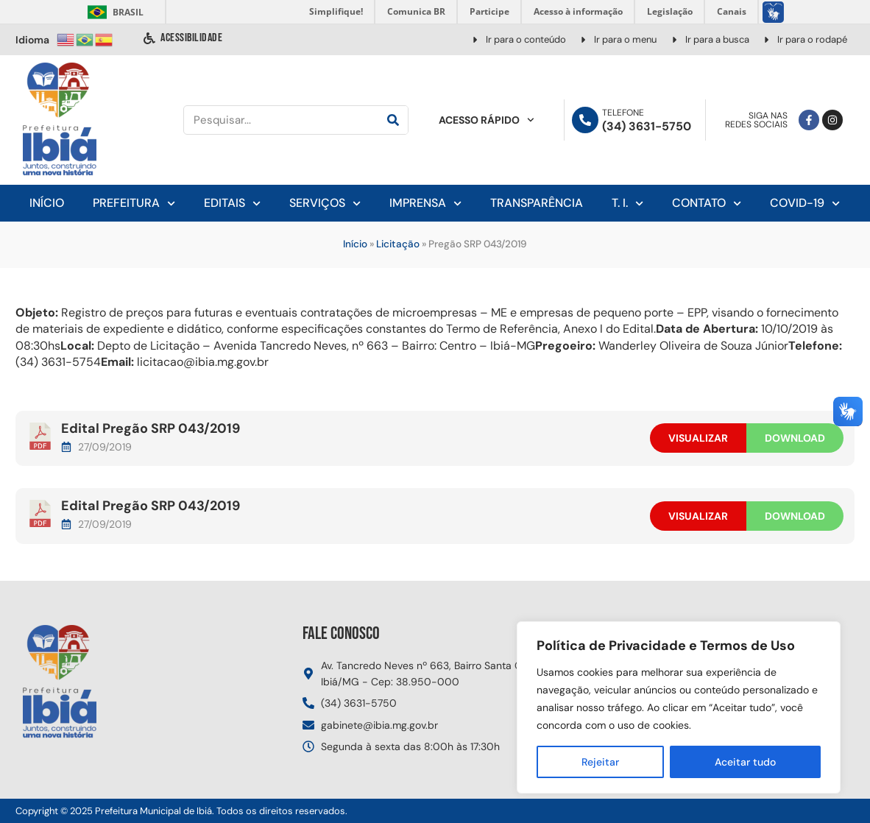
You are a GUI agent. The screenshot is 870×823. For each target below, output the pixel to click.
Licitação (398, 244)
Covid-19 (805, 203)
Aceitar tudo (745, 762)
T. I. (627, 203)
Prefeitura (134, 203)
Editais (232, 203)
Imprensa (425, 203)
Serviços (325, 203)
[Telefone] (585, 120)
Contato (706, 203)
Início (46, 203)
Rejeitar (600, 762)
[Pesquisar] (393, 120)
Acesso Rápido (486, 120)
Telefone (623, 113)
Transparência (536, 203)
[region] (679, 707)
